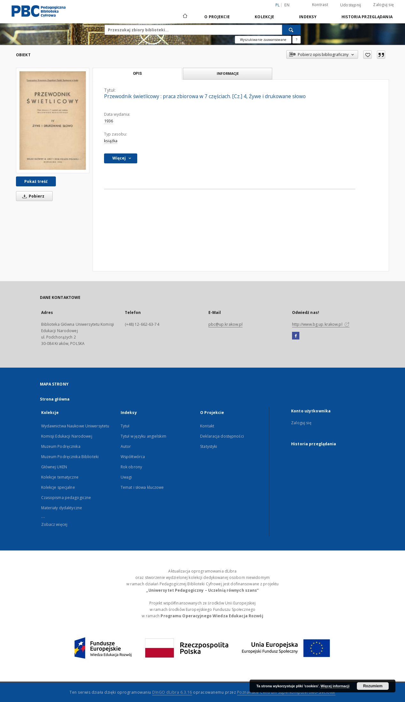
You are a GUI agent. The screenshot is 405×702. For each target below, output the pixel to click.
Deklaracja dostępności (222, 436)
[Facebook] (295, 336)
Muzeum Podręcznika (60, 446)
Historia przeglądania (367, 17)
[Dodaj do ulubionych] (367, 55)
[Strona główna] (184, 17)
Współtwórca (133, 456)
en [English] (286, 5)
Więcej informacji (335, 686)
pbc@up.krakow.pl (225, 324)
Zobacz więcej (54, 524)
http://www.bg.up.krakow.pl (320, 324)
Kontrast (320, 4)
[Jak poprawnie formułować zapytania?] (296, 39)
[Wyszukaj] (291, 30)
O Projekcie (217, 17)
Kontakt (207, 426)
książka (110, 141)
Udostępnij (350, 5)
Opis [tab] (137, 73)
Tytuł (125, 426)
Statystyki (208, 446)
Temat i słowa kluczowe (142, 487)
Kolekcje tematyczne (60, 477)
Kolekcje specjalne (58, 487)
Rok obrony (131, 467)
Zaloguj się (383, 4)
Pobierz (32, 196)
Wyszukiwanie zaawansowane (263, 39)
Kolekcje (264, 17)
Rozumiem (373, 686)
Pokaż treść (36, 181)
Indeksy (308, 17)
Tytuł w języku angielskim (143, 436)
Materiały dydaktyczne (61, 508)
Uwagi (126, 477)
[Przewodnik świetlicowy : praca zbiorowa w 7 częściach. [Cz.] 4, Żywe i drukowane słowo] (52, 120)
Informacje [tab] (228, 73)
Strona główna (55, 399)
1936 (108, 121)
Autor (126, 446)
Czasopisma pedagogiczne (66, 497)
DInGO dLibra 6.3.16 (172, 692)
